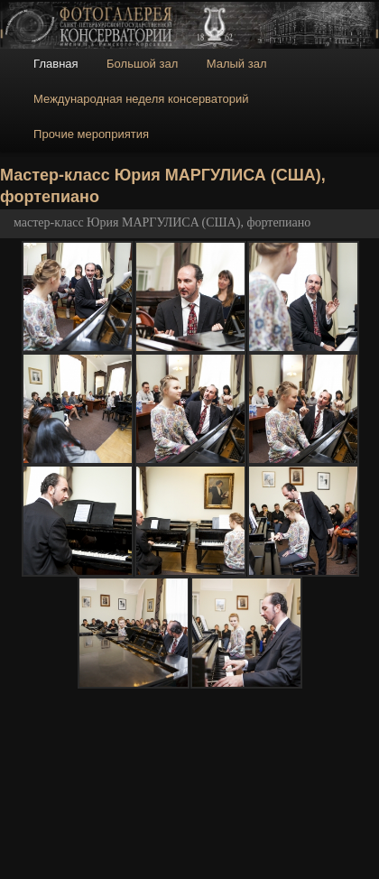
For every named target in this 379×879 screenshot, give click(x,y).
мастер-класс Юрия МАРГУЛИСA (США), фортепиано (162, 222)
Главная (55, 63)
